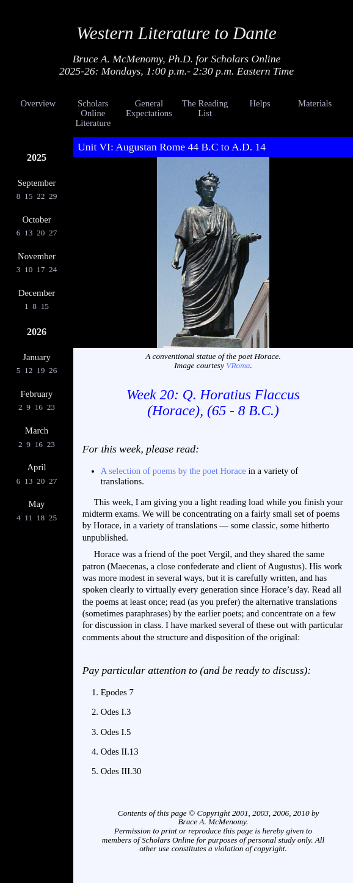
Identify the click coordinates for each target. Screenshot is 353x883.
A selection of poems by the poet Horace (173, 471)
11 (29, 517)
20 (41, 232)
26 (53, 370)
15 (29, 196)
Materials (315, 103)
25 (52, 517)
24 (53, 269)
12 (29, 370)
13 (29, 232)
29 (53, 196)
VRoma (238, 365)
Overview (38, 103)
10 (29, 269)
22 (41, 196)
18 (40, 517)
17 (41, 269)
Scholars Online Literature (93, 113)
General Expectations (149, 108)
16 (38, 407)
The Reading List (205, 108)
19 (41, 370)
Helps (260, 103)
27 (53, 232)
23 (51, 407)
